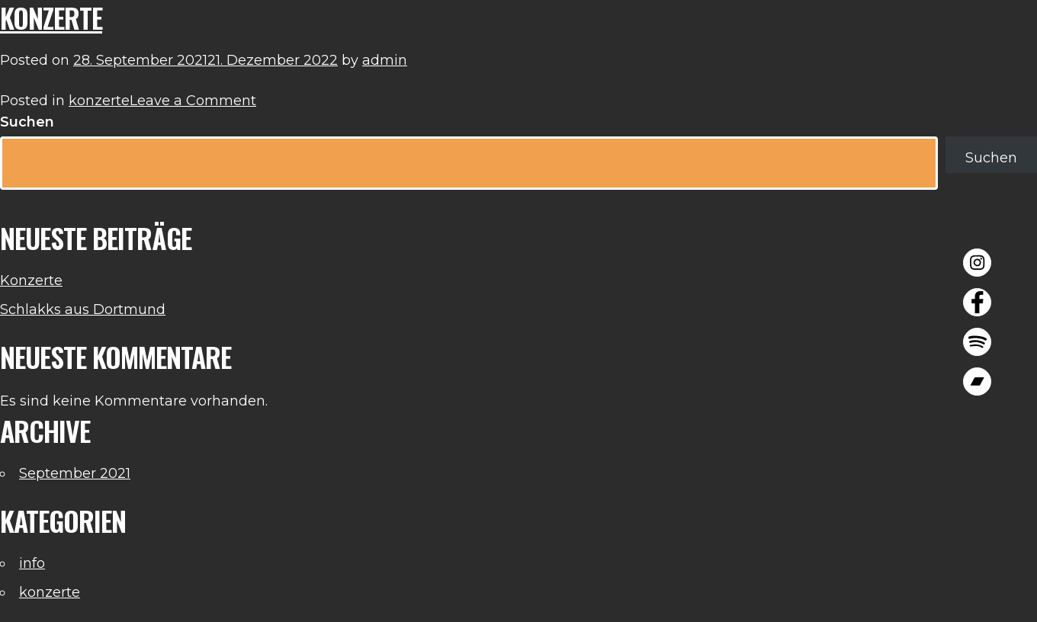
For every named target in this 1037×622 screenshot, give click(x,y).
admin (384, 60)
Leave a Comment (193, 100)
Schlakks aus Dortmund (82, 309)
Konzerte (31, 280)
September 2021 (74, 473)
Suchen (27, 122)
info (32, 563)
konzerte (99, 100)
